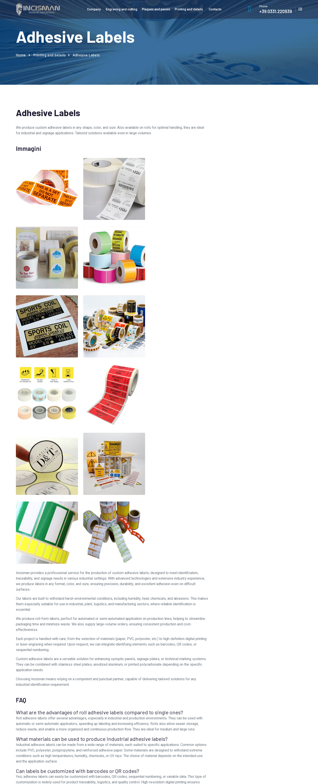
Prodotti (192, 719)
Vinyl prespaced (254, 397)
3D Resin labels (254, 288)
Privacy (264, 712)
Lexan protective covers (254, 368)
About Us (120, 697)
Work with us (122, 719)
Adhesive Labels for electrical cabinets (254, 308)
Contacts (215, 9)
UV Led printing (254, 388)
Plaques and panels (156, 9)
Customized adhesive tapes (254, 338)
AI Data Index (277, 772)
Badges (254, 328)
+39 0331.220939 (275, 11)
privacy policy (247, 233)
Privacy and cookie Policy (285, 767)
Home (21, 55)
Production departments (131, 712)
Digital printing (254, 348)
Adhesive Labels (254, 298)
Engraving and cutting (121, 9)
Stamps (254, 378)
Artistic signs (254, 318)
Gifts (254, 358)
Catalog (264, 705)
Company (94, 9)
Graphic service (124, 705)
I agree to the (239, 233)
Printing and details (189, 9)
